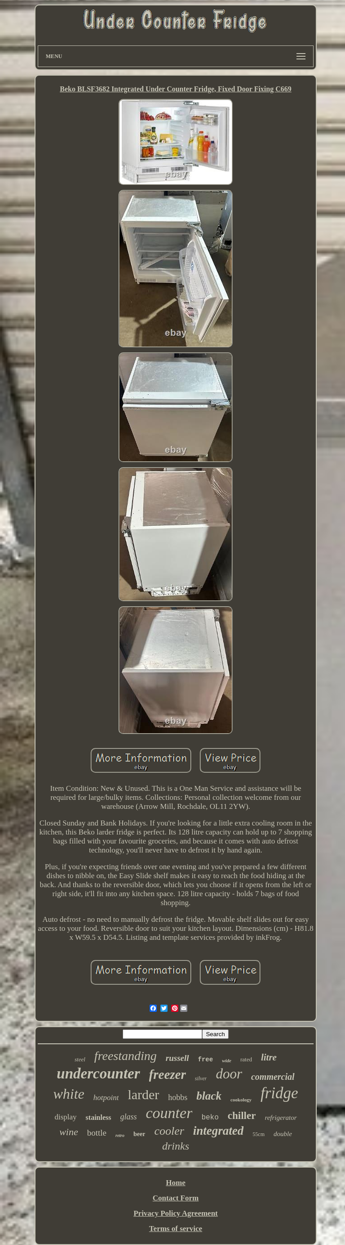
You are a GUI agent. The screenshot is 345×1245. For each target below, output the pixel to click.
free (205, 1059)
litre (269, 1057)
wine (68, 1131)
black (208, 1096)
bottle (96, 1132)
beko (209, 1118)
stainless (98, 1117)
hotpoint (106, 1097)
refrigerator (280, 1117)
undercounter (98, 1073)
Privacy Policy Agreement (175, 1213)
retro (119, 1135)
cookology (241, 1099)
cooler (169, 1130)
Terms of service (175, 1228)
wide (226, 1060)
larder (143, 1094)
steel (80, 1059)
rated (246, 1059)
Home (175, 1182)
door (229, 1074)
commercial (273, 1077)
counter (169, 1113)
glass (128, 1116)
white (68, 1094)
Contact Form (176, 1198)
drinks (175, 1146)
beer (139, 1134)
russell (177, 1058)
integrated (218, 1130)
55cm (258, 1134)
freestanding (125, 1056)
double (283, 1133)
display (65, 1117)
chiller (242, 1115)
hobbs (177, 1097)
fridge (279, 1093)
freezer (167, 1074)
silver (201, 1078)
